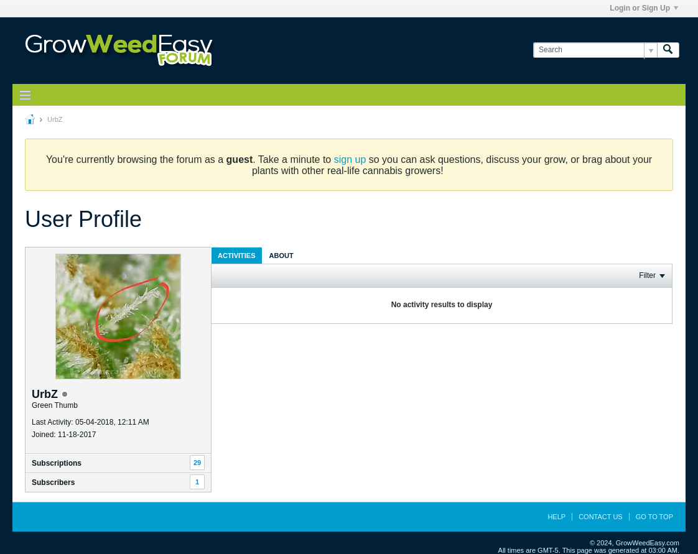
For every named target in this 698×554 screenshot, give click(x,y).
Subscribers (53, 482)
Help (556, 516)
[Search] (595, 50)
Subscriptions (56, 463)
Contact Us (601, 516)
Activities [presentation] (237, 255)
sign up (350, 159)
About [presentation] (281, 255)
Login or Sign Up (644, 8)
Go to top (654, 516)
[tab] (237, 255)
